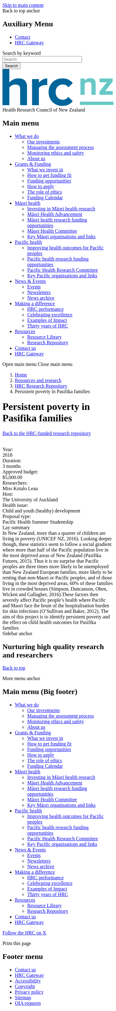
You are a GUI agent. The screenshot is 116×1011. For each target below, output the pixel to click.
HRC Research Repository (41, 386)
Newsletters (39, 292)
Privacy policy (29, 992)
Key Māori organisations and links (61, 236)
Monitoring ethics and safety (55, 153)
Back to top (13, 667)
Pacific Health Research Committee (62, 270)
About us (36, 158)
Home (21, 374)
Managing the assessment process (60, 147)
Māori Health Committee (52, 231)
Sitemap (23, 997)
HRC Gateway (29, 42)
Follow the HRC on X (24, 932)
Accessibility (28, 980)
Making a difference (35, 303)
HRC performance (45, 309)
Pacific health (28, 242)
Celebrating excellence (49, 314)
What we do (27, 136)
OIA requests (28, 1003)
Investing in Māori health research (61, 208)
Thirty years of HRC (47, 325)
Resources (25, 331)
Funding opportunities (49, 180)
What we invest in (45, 169)
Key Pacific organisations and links (62, 275)
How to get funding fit (49, 175)
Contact (22, 37)
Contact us (25, 348)
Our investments (43, 141)
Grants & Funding (33, 164)
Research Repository (47, 342)
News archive (40, 298)
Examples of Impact (47, 320)
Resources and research (38, 380)
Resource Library (44, 337)
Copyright (25, 986)
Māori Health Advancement (54, 214)
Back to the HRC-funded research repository (46, 433)
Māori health (27, 203)
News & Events (30, 281)
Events (34, 286)
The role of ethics (44, 192)
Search (11, 66)
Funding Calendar (45, 197)
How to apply (40, 186)
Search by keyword (21, 53)
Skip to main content (23, 5)
